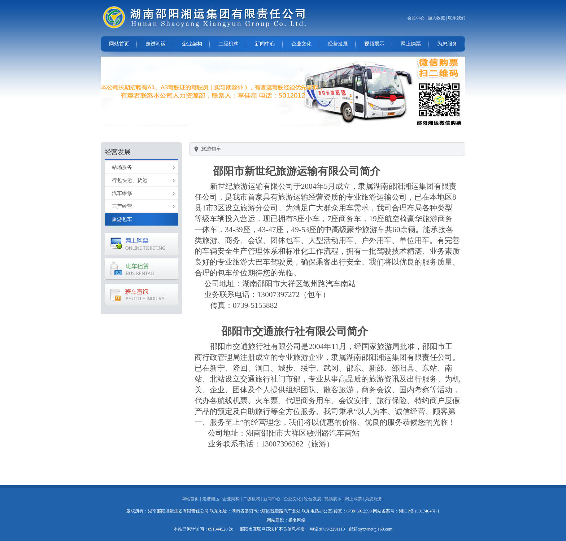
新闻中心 (265, 44)
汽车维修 (122, 193)
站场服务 (122, 167)
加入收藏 (436, 18)
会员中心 (416, 18)
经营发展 (338, 44)
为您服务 (447, 44)
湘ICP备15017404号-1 (419, 511)
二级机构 (228, 44)
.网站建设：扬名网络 (286, 520)
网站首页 (119, 44)
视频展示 (374, 44)
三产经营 (122, 206)
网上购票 (411, 44)
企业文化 (301, 44)
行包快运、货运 (129, 180)
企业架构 (192, 44)
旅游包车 (122, 219)
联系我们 (456, 18)
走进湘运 (155, 44)
